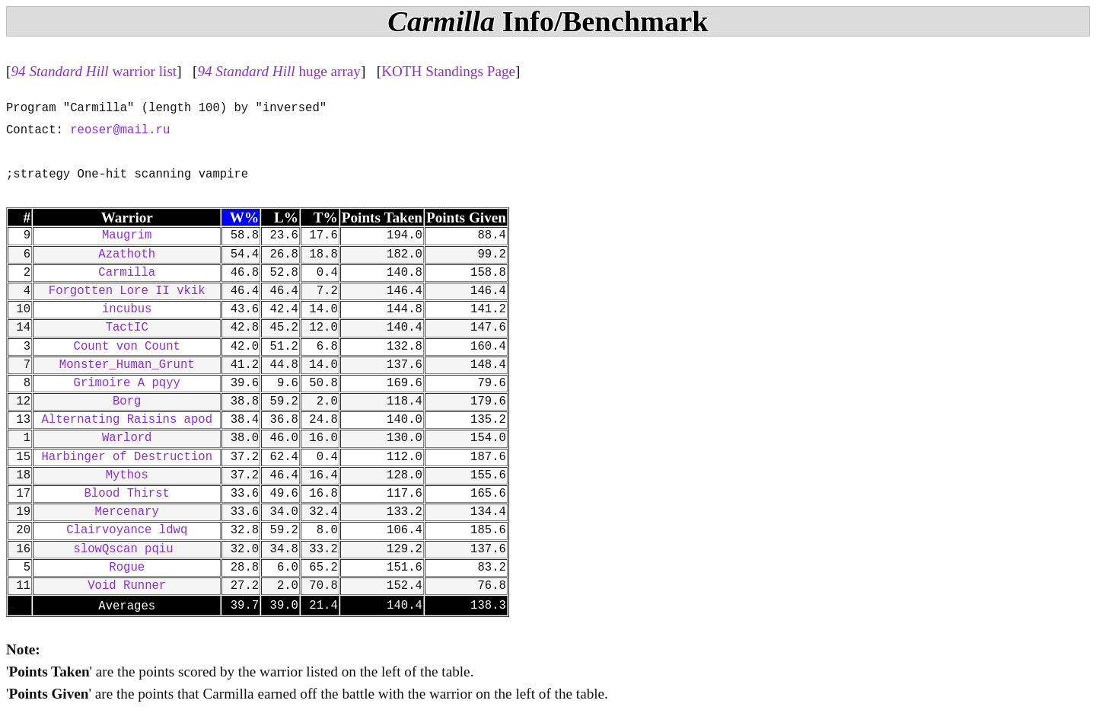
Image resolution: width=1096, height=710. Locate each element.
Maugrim (127, 235)
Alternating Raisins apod (126, 419)
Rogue (127, 567)
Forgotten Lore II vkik (127, 291)
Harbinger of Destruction (126, 457)
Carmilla (126, 272)
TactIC (127, 327)
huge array (279, 71)
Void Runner (127, 585)
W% (244, 217)
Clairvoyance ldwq (126, 530)
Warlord (127, 438)
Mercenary (127, 512)
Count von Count (127, 346)
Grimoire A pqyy (127, 383)
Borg (127, 401)
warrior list (94, 71)
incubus (127, 309)
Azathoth (126, 254)
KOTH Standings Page (448, 71)
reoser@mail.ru (120, 130)
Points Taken (382, 217)
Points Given (466, 217)
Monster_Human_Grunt (127, 365)
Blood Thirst (127, 493)
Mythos (127, 475)
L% (286, 217)
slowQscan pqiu (127, 549)
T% (326, 217)
